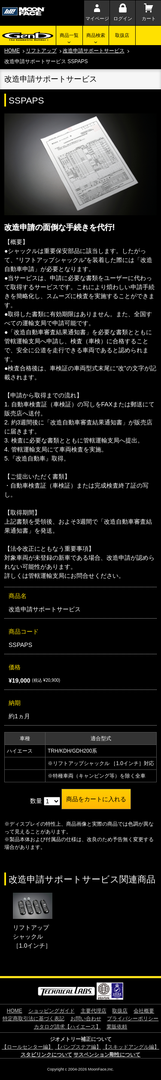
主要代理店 (93, 1011)
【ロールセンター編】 (27, 1047)
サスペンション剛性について (106, 1055)
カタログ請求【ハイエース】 (67, 1027)
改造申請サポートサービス (94, 51)
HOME (12, 51)
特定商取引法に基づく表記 (33, 1019)
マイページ (97, 18)
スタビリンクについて (46, 1055)
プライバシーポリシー (132, 1019)
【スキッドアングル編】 (131, 1047)
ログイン (122, 18)
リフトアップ (41, 51)
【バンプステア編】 (78, 1047)
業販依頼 (116, 1027)
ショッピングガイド (51, 1011)
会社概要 (144, 1011)
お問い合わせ (85, 1019)
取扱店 (122, 35)
